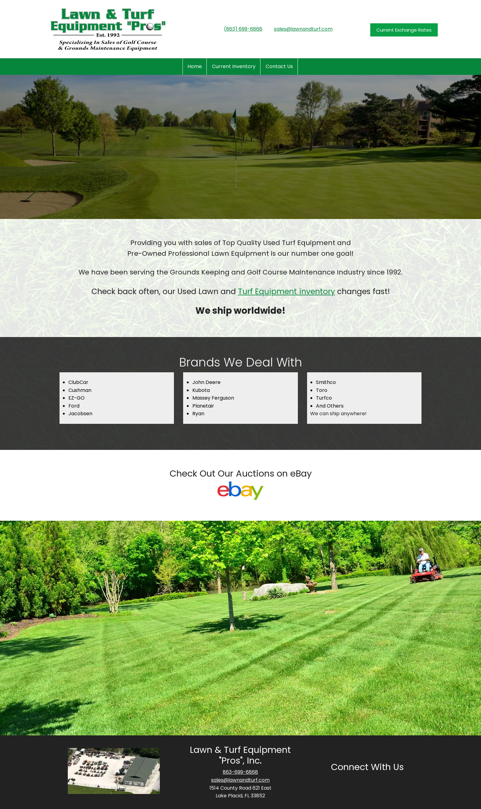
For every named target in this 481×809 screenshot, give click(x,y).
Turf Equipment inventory (286, 291)
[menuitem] (195, 66)
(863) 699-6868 (243, 29)
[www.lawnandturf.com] (107, 29)
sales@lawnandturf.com (303, 29)
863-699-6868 (240, 772)
